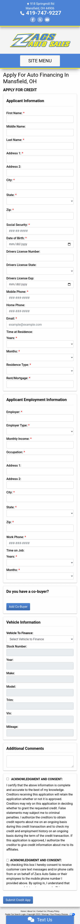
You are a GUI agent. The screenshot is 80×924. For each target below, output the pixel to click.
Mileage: (12, 727)
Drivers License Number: (23, 251)
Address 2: (13, 166)
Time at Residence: (19, 332)
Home (23, 911)
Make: (10, 673)
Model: (11, 686)
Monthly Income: (17, 439)
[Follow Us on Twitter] (40, 20)
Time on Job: (15, 550)
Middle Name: (15, 126)
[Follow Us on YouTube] (47, 20)
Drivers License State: (21, 265)
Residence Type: (17, 365)
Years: (10, 338)
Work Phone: (15, 537)
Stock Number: (16, 646)
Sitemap (45, 914)
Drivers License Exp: (20, 278)
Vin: (9, 713)
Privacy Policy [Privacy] (53, 911)
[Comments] (40, 761)
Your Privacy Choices (62, 914)
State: (10, 195)
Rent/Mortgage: (17, 378)
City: (9, 180)
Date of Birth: (15, 238)
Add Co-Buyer (18, 606)
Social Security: (17, 225)
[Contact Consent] (7, 860)
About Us (31, 911)
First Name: (14, 113)
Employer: (13, 412)
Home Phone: (15, 305)
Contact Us (41, 911)
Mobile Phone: (16, 292)
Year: (9, 660)
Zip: (9, 210)
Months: (12, 351)
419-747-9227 (43, 13)
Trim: (9, 700)
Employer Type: (16, 425)
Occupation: (14, 452)
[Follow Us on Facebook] (33, 20)
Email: (10, 318)
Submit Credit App (18, 900)
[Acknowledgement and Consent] (7, 779)
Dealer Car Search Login (15, 914)
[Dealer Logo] (40, 40)
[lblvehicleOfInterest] (40, 639)
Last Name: (14, 140)
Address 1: (13, 153)
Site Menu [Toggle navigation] (40, 60)
